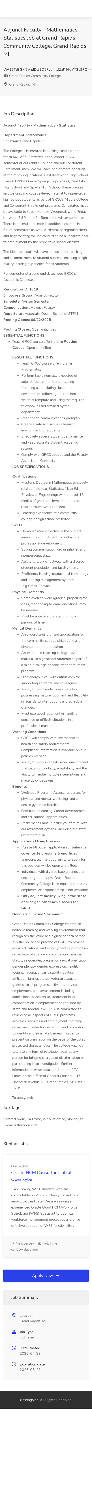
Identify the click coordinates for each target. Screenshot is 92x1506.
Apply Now (46, 1275)
